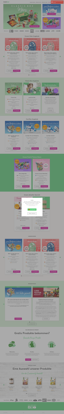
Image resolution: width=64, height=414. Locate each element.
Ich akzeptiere (31, 209)
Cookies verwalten (32, 213)
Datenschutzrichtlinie (32, 205)
